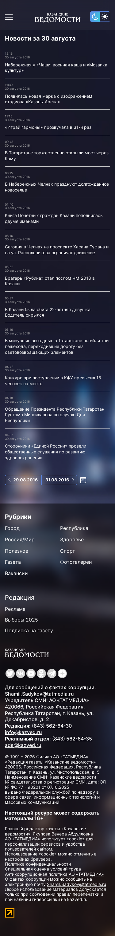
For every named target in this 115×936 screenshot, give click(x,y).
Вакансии (16, 573)
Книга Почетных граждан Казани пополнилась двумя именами (54, 218)
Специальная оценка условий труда (43, 868)
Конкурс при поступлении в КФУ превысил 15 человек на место (53, 380)
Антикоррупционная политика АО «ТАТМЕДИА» (54, 874)
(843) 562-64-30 (52, 726)
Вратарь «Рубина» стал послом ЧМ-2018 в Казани (50, 280)
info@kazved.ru (23, 732)
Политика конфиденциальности (38, 864)
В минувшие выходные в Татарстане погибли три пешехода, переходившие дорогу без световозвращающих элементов (57, 346)
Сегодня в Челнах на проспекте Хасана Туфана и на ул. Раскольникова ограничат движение (57, 249)
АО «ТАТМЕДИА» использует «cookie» (45, 838)
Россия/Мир (20, 539)
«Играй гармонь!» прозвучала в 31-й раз (48, 127)
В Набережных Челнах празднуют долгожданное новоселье (57, 186)
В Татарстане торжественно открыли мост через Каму (57, 155)
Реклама (15, 609)
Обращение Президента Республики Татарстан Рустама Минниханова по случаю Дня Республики (54, 414)
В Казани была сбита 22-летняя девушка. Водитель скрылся (48, 312)
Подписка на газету (29, 630)
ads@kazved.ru (23, 745)
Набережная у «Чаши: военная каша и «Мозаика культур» (56, 67)
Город (12, 528)
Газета (13, 562)
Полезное (16, 551)
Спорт (67, 551)
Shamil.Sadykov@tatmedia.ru (39, 694)
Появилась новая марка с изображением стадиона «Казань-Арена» (48, 99)
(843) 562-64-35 (72, 739)
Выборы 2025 (21, 620)
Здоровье (72, 539)
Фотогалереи (76, 562)
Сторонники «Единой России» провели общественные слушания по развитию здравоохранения (45, 451)
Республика (74, 528)
